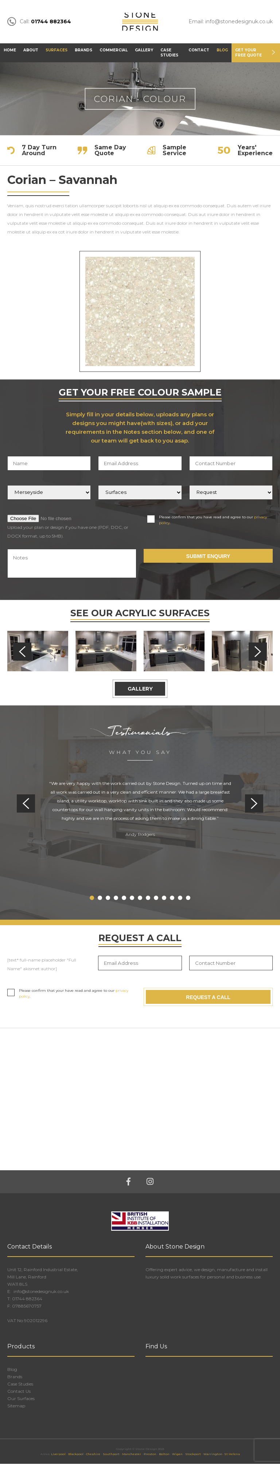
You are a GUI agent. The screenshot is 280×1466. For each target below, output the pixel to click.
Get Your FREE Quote (248, 55)
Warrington (212, 1456)
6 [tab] (132, 900)
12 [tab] (180, 900)
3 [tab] (108, 900)
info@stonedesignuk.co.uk (40, 1293)
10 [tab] (164, 900)
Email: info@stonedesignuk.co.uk (230, 22)
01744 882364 (27, 1301)
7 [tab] (140, 900)
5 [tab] (124, 900)
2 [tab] (100, 900)
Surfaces (56, 52)
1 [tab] (92, 900)
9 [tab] (156, 900)
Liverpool (58, 1456)
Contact (198, 52)
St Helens (232, 1456)
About (30, 52)
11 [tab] (172, 900)
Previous (22, 654)
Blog (222, 52)
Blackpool (75, 1456)
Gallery (144, 52)
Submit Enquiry (208, 558)
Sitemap (16, 1408)
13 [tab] (188, 900)
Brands (83, 52)
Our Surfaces (21, 1400)
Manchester (131, 1456)
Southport (111, 1456)
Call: (39, 23)
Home (10, 52)
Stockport (193, 1456)
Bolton (164, 1456)
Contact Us (19, 1393)
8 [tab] (148, 900)
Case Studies (169, 55)
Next (258, 654)
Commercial (114, 52)
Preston (150, 1456)
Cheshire (93, 1456)
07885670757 (27, 1308)
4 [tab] (116, 900)
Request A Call (208, 999)
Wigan (177, 1456)
